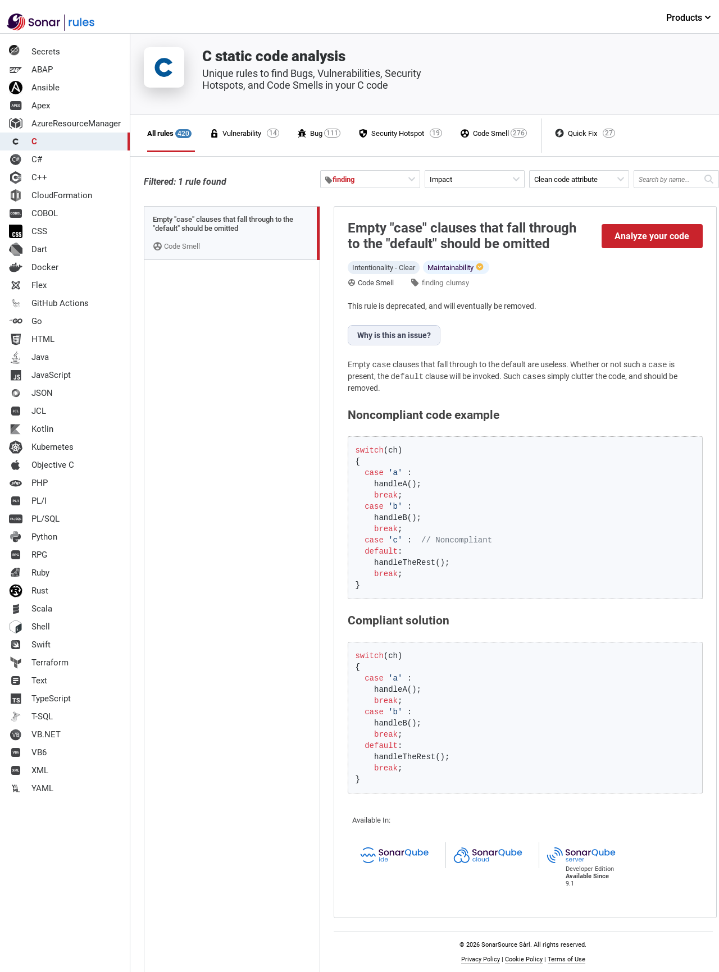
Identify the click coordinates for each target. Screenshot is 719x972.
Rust (28, 590)
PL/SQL (34, 519)
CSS (28, 231)
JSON (31, 393)
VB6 (28, 752)
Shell (29, 626)
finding (432, 283)
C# (25, 159)
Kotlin (31, 429)
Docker (33, 267)
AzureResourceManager (65, 123)
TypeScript (40, 698)
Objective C (41, 465)
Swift (30, 644)
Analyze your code (652, 236)
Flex (28, 285)
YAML (31, 788)
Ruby (29, 572)
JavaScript (40, 375)
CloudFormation (50, 195)
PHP (28, 483)
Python (33, 537)
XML (28, 770)
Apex (29, 105)
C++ (28, 177)
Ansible (34, 87)
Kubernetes (41, 447)
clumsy (457, 283)
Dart (28, 249)
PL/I (28, 501)
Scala (30, 608)
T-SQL (31, 716)
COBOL (33, 213)
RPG (28, 555)
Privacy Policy (480, 959)
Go (25, 321)
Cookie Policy (524, 959)
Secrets (34, 51)
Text (28, 680)
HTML (31, 339)
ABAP (31, 69)
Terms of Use (566, 959)
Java (29, 357)
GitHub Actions (49, 303)
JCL (27, 411)
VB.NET (35, 734)
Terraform (39, 662)
